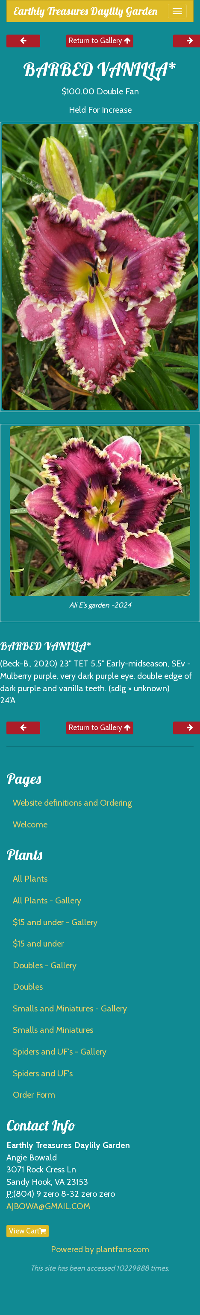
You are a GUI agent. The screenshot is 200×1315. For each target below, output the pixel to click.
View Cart (27, 1231)
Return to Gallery (100, 40)
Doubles (28, 987)
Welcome (30, 824)
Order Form (34, 1095)
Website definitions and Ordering (72, 803)
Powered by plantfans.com (100, 1249)
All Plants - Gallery (47, 900)
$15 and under (38, 943)
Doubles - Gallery (44, 965)
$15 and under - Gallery (55, 922)
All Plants (30, 879)
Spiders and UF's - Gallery (59, 1051)
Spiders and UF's (43, 1073)
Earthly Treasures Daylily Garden (85, 11)
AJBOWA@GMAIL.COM (48, 1206)
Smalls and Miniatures (53, 1030)
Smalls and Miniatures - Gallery (70, 1008)
